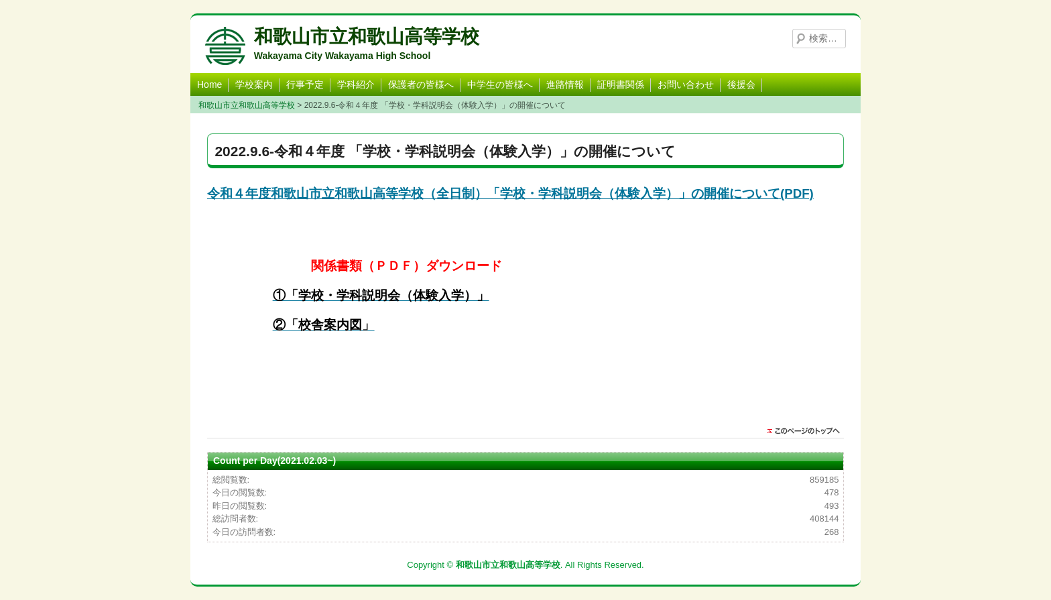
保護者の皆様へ (421, 84)
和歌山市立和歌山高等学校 (366, 36)
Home (209, 84)
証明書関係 (620, 84)
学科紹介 (356, 84)
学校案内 (254, 84)
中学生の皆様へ (500, 84)
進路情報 (565, 84)
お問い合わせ (686, 84)
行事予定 (305, 84)
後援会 (741, 84)
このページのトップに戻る (807, 431)
